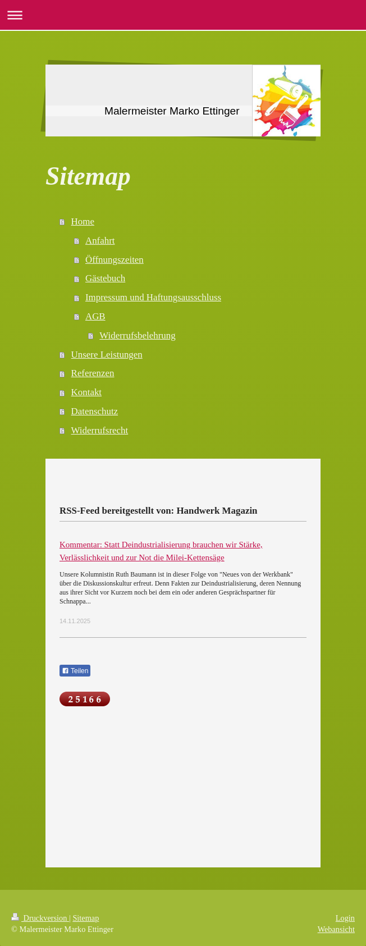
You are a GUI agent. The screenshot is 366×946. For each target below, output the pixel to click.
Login (345, 917)
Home (82, 221)
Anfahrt (100, 240)
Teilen (75, 671)
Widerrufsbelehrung (137, 335)
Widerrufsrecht (100, 430)
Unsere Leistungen (107, 354)
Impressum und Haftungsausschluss (153, 297)
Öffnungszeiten (114, 259)
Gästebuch (105, 278)
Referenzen (93, 373)
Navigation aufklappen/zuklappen (183, 15)
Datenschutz (94, 411)
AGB (95, 316)
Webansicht (336, 929)
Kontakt (86, 392)
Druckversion (40, 917)
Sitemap (85, 917)
